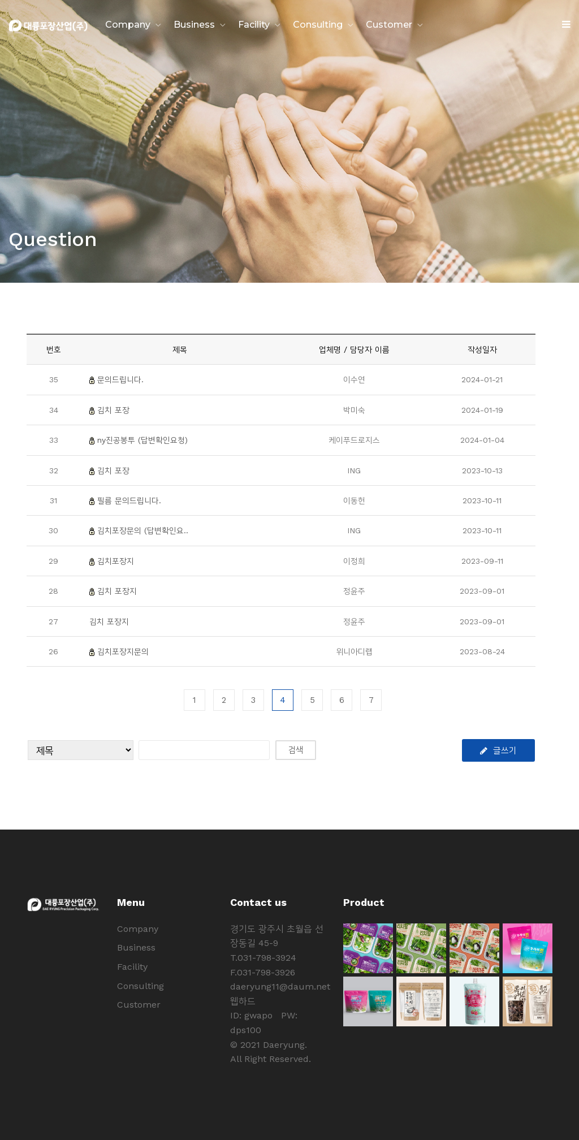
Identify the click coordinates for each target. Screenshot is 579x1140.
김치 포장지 (117, 590)
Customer (389, 24)
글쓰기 (498, 750)
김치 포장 (113, 409)
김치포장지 (115, 560)
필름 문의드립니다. (129, 500)
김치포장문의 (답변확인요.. (142, 530)
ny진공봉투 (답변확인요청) (142, 439)
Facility (254, 24)
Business (194, 24)
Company (127, 24)
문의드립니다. (120, 379)
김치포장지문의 (123, 651)
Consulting (318, 24)
